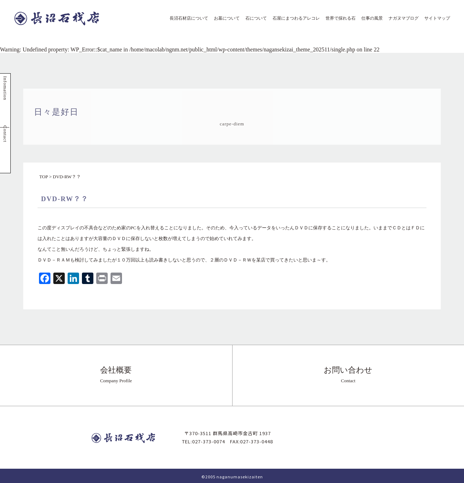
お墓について (225, 18)
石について (254, 18)
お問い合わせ (348, 374)
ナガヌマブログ (401, 18)
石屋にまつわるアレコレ (294, 18)
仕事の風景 (370, 18)
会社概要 (116, 374)
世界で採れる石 (338, 18)
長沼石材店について (186, 18)
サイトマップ (435, 18)
